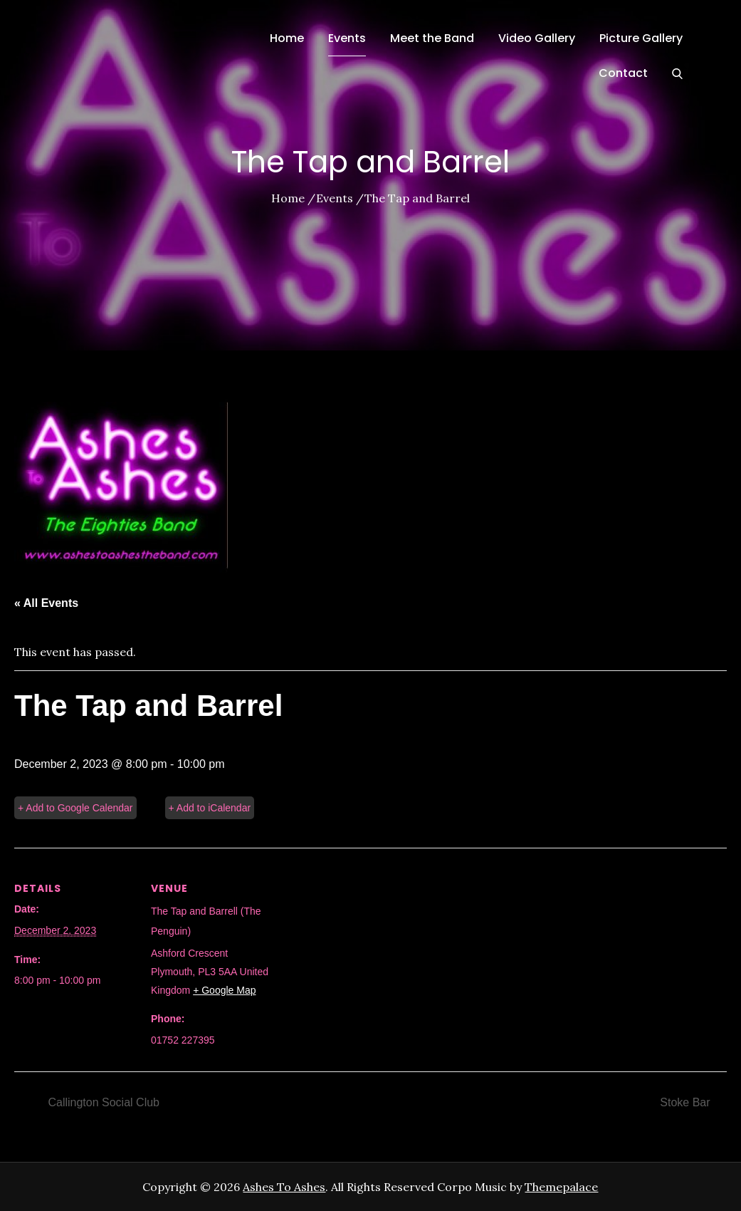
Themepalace (561, 1187)
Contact (623, 73)
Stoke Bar (686, 1102)
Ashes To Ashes (284, 1187)
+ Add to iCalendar (210, 808)
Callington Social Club (102, 1102)
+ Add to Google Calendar (75, 808)
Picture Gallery (641, 38)
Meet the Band (432, 38)
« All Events (46, 603)
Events (347, 38)
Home (287, 38)
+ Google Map (224, 990)
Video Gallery (536, 38)
